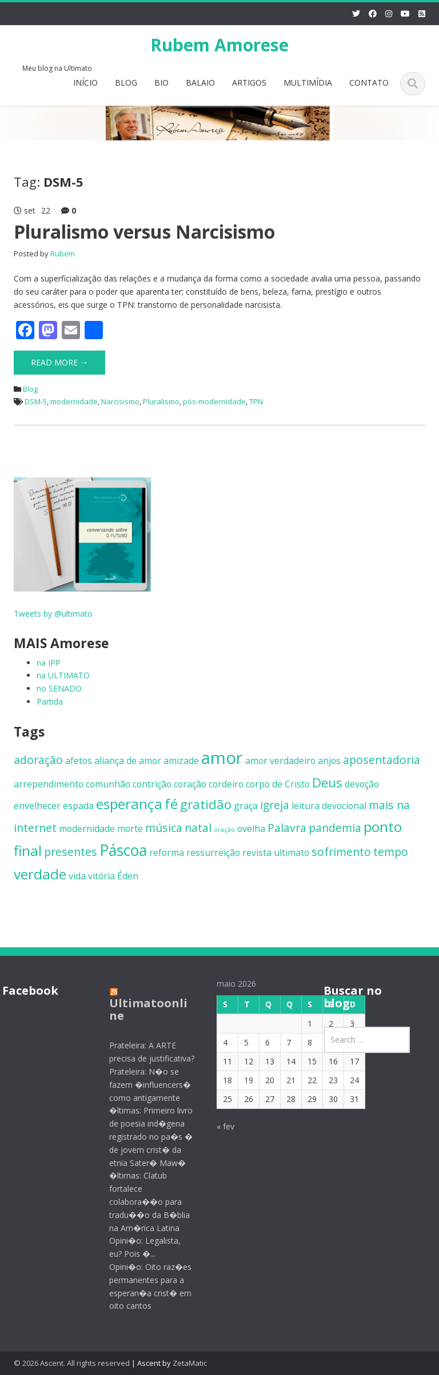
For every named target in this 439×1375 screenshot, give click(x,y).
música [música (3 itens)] (163, 827)
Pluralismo (161, 401)
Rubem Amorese (219, 45)
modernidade (74, 401)
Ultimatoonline (142, 1009)
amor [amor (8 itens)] (222, 757)
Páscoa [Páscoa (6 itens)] (123, 850)
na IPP (49, 662)
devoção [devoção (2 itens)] (362, 784)
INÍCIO (85, 82)
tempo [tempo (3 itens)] (390, 851)
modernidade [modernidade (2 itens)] (87, 828)
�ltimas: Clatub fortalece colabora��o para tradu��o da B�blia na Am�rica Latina (143, 1201)
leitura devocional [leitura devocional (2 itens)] (329, 805)
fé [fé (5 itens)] (171, 803)
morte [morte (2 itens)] (130, 828)
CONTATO (369, 82)
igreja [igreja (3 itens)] (274, 805)
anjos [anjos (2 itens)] (329, 760)
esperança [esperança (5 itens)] (129, 803)
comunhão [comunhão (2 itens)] (108, 784)
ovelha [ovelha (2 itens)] (251, 828)
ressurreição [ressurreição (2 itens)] (213, 852)
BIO (161, 82)
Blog (30, 389)
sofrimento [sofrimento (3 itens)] (341, 851)
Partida (50, 701)
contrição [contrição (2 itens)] (152, 784)
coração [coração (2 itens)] (190, 784)
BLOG (126, 82)
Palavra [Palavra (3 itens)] (287, 827)
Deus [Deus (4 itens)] (327, 782)
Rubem (62, 253)
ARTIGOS (249, 82)
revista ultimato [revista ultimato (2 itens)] (275, 852)
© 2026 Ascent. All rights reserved (72, 1363)
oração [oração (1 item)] (224, 830)
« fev (219, 1126)
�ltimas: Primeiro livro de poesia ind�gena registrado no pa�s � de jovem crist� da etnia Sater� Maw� (144, 1136)
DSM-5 (36, 401)
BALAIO (200, 82)
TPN (256, 401)
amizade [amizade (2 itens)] (181, 760)
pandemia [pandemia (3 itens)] (335, 827)
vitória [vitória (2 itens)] (101, 876)
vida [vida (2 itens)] (77, 876)
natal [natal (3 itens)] (198, 827)
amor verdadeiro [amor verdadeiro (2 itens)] (280, 760)
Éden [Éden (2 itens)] (127, 876)
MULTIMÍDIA (308, 82)
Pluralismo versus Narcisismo (144, 231)
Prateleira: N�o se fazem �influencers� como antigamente (144, 1084)
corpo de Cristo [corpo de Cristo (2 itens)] (278, 784)
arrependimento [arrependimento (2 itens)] (48, 784)
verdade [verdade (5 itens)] (40, 874)
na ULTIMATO (63, 675)
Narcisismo (120, 401)
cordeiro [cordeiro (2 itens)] (226, 784)
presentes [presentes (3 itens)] (70, 851)
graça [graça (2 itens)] (246, 805)
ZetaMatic (190, 1363)
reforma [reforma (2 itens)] (166, 852)
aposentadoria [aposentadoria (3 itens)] (381, 759)
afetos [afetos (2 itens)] (78, 760)
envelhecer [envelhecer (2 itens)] (37, 805)
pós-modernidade (214, 401)
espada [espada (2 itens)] (78, 805)
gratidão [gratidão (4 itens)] (206, 804)
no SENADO (59, 688)
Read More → (59, 362)
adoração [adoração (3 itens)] (38, 759)
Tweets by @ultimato (53, 613)
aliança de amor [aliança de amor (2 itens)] (127, 760)
